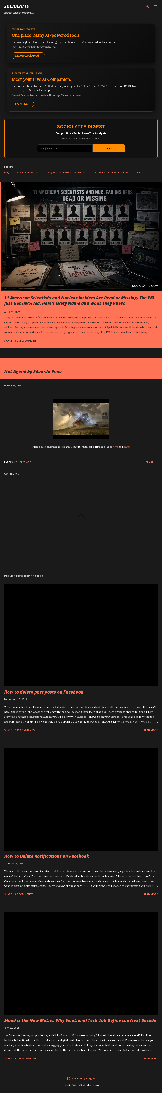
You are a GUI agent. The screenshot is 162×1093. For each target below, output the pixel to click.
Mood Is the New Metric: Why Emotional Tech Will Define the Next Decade (80, 1020)
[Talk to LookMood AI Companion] (81, 90)
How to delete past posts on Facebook (44, 692)
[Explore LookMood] (81, 43)
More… (141, 172)
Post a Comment (26, 340)
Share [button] (8, 340)
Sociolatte (16, 6)
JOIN (109, 148)
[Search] (147, 6)
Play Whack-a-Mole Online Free (66, 172)
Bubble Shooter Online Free (111, 172)
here (115, 446)
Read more (151, 730)
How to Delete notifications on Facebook (46, 856)
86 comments (24, 894)
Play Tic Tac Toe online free (21, 172)
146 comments (25, 730)
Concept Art (22, 462)
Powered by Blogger (81, 1078)
